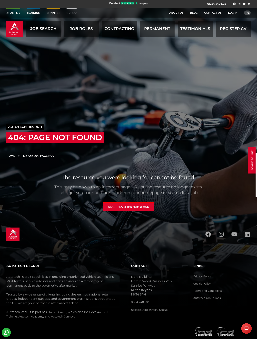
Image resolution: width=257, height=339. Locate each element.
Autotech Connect (69, 317)
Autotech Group (57, 313)
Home (10, 155)
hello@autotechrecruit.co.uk (152, 311)
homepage (151, 192)
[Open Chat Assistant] (246, 328)
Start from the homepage (128, 207)
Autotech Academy (34, 317)
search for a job (183, 192)
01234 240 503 (216, 3)
